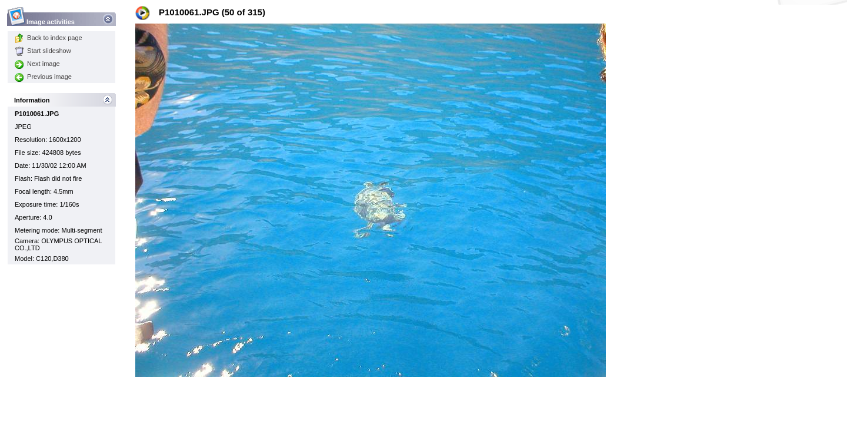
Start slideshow (43, 50)
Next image (37, 63)
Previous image (43, 76)
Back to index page (48, 37)
